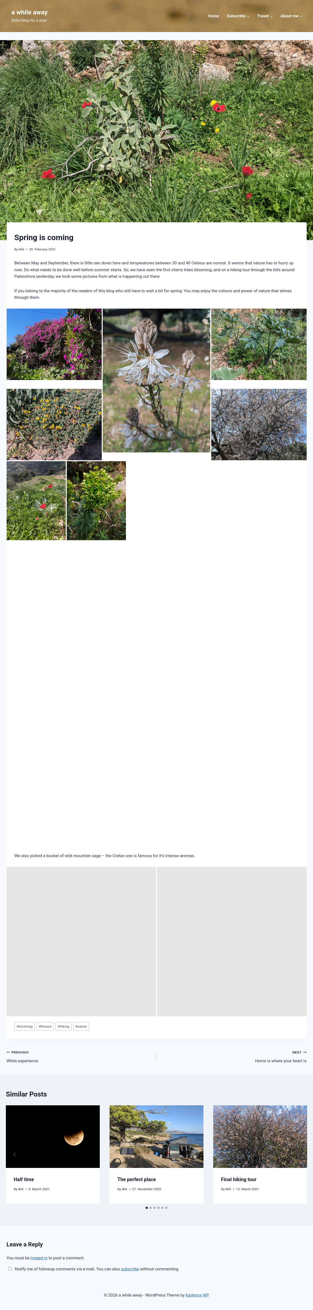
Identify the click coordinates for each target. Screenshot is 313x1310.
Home (213, 15)
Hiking (63, 1026)
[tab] (146, 1208)
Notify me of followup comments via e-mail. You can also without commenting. (93, 1268)
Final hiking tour (239, 1179)
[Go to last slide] (14, 1154)
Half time (24, 1179)
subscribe (130, 1268)
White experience (80, 1056)
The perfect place (136, 1179)
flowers (45, 1026)
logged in (39, 1257)
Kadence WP (197, 1295)
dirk (21, 249)
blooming (25, 1026)
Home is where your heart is (234, 1056)
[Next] (298, 1154)
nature (81, 1026)
